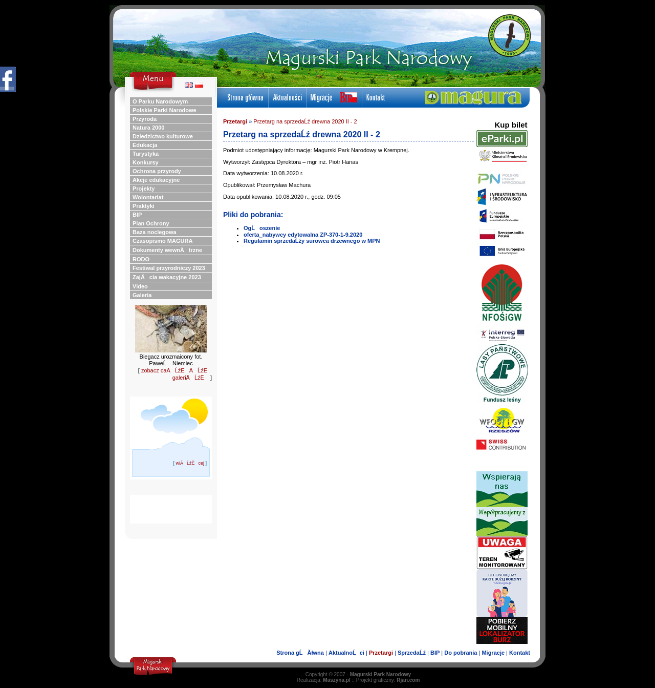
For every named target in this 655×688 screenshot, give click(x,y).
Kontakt (519, 653)
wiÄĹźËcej (190, 463)
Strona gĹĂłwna (300, 653)
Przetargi (235, 121)
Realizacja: (324, 680)
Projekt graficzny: (388, 680)
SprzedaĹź (412, 653)
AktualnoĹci (346, 653)
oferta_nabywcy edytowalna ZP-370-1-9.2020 (303, 235)
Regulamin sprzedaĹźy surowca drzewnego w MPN (312, 241)
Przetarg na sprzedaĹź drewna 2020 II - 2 (305, 121)
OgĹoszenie (262, 228)
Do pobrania (460, 653)
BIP (435, 653)
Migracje (493, 653)
